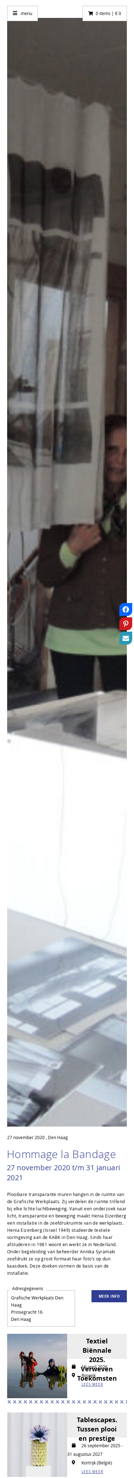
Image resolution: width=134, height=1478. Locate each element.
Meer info (109, 1296)
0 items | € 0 (108, 13)
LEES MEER (92, 1384)
